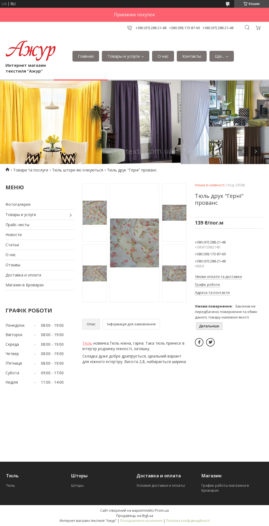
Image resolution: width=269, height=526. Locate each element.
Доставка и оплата (23, 275)
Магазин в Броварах (24, 284)
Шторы (77, 485)
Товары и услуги (123, 56)
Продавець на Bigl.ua (134, 515)
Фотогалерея (17, 204)
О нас (163, 56)
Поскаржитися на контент (141, 520)
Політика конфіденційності (188, 520)
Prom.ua (162, 510)
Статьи (12, 244)
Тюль (87, 343)
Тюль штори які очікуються (77, 170)
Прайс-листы (17, 224)
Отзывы (12, 264)
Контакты (191, 56)
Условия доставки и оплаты (160, 485)
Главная (86, 56)
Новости (13, 234)
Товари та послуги (30, 170)
